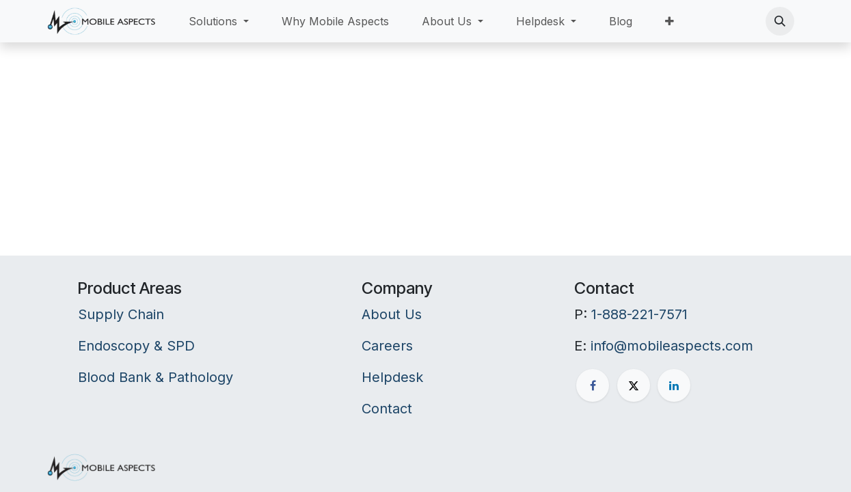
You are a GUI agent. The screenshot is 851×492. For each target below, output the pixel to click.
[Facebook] (592, 385)
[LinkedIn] (674, 385)
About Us (392, 314)
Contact (387, 408)
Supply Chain (121, 314)
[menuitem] (218, 21)
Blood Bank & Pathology (155, 377)
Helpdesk (392, 377)
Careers (387, 346)
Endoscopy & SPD (136, 346)
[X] (633, 385)
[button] (780, 21)
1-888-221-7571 (639, 314)
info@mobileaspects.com (672, 346)
